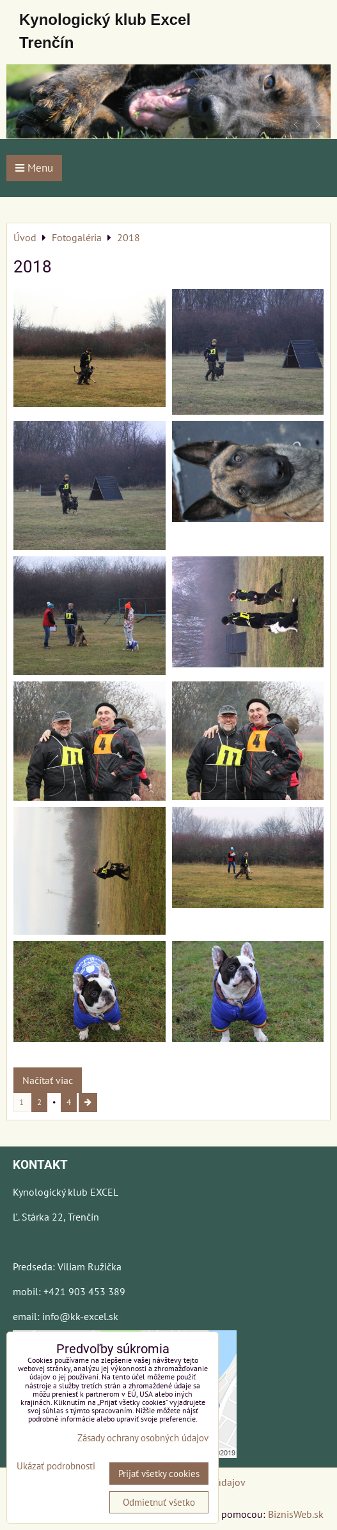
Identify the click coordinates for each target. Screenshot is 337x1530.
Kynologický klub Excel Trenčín (105, 31)
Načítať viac (47, 1080)
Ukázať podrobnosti (56, 1466)
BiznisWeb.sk (296, 1514)
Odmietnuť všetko (159, 1502)
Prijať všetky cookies (159, 1473)
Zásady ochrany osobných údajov (142, 1438)
